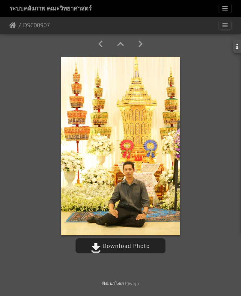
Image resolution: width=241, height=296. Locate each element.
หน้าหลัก (12, 25)
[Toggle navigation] (225, 8)
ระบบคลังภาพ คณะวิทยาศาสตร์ (50, 8)
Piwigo (132, 283)
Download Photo (120, 246)
